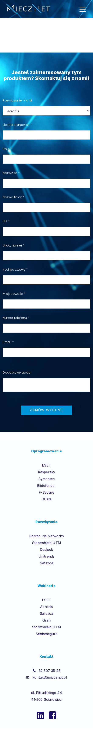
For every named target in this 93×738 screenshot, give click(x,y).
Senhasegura (46, 634)
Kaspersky (46, 472)
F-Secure (46, 492)
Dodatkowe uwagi (17, 372)
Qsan (46, 620)
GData (47, 499)
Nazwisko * (11, 173)
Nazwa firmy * (13, 197)
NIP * (6, 221)
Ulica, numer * (14, 245)
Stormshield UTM (46, 543)
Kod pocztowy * (15, 269)
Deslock (46, 549)
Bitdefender (46, 485)
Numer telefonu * (16, 318)
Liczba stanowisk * (17, 125)
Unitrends (47, 556)
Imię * (7, 149)
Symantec (46, 479)
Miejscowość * (14, 294)
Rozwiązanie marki (17, 100)
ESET (46, 465)
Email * (8, 342)
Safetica (46, 563)
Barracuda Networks (46, 536)
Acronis (46, 607)
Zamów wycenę (46, 410)
